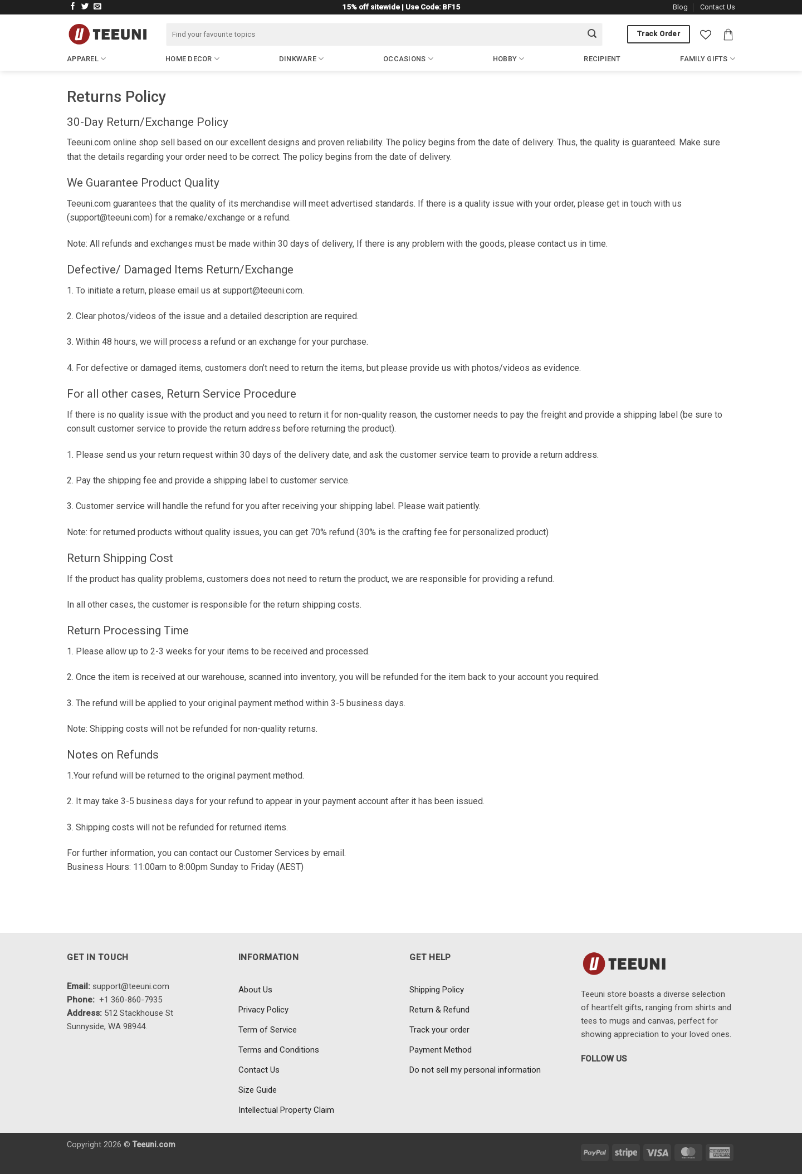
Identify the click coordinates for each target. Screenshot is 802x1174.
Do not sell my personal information (475, 1070)
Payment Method (440, 1050)
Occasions (408, 58)
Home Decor (192, 58)
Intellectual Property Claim (286, 1110)
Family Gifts (707, 58)
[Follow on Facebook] (73, 7)
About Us (255, 990)
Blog (680, 7)
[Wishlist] (705, 34)
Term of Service (267, 1030)
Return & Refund (439, 1010)
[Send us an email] (97, 7)
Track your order (439, 1030)
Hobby (509, 58)
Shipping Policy (436, 990)
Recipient (602, 59)
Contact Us (717, 7)
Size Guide (257, 1090)
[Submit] (592, 34)
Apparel (86, 58)
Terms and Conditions (278, 1050)
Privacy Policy (263, 1010)
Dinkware (301, 58)
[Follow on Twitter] (85, 7)
